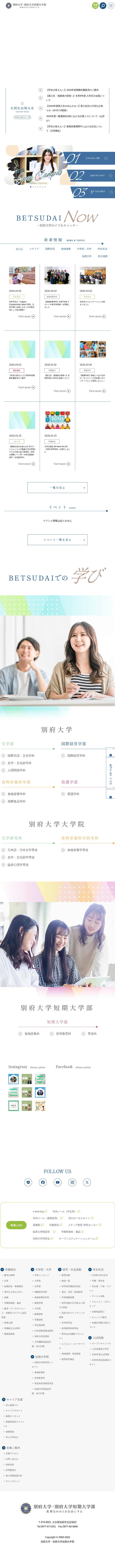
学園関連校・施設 (70, 1231)
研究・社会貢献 (72, 1269)
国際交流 (50, 249)
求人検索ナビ (12, 1405)
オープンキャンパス (110, 773)
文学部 (37, 1286)
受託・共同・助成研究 (72, 1292)
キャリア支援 (15, 1399)
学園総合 (10, 1269)
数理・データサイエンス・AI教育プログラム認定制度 (14, 1312)
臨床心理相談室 (42, 1231)
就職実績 (10, 1431)
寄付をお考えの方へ (13, 1292)
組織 (6, 1297)
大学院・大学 (84, 249)
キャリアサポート (14, 1410)
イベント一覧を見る (57, 540)
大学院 (37, 1308)
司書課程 (38, 1319)
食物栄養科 (39, 1372)
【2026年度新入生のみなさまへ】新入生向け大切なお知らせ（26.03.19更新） (74, 108)
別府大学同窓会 (41, 1238)
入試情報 (110, 793)
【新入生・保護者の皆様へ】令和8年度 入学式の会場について (75, 97)
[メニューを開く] (111, 5)
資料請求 (110, 752)
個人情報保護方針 (14, 1475)
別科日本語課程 (41, 1336)
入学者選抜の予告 (100, 1349)
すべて (19, 249)
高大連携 (103, 256)
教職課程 (38, 1314)
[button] (30, 186)
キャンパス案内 (99, 1317)
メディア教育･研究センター (83, 1225)
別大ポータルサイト (79, 1218)
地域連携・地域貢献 (71, 1353)
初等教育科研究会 (70, 1328)
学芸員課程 (39, 1325)
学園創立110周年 (12, 1328)
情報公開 (8, 1322)
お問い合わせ (12, 1459)
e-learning (38, 1211)
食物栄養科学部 (41, 1297)
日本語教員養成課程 (43, 1330)
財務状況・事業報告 (13, 1286)
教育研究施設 (68, 1359)
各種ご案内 (13, 1447)
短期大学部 (42, 1356)
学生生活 (102, 249)
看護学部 (38, 1303)
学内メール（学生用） (65, 1211)
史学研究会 (67, 1322)
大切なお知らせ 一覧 (22, 117)
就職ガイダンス (13, 1416)
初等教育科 (39, 1378)
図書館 (36, 1225)
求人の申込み (12, 1437)
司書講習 (54, 1225)
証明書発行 (11, 1470)
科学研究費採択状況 (71, 1286)
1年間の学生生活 (100, 1275)
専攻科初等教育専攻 (43, 1383)
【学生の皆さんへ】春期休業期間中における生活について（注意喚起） (74, 128)
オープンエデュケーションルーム (77, 1238)
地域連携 (66, 249)
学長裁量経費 (68, 1297)
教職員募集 (9, 1334)
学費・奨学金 (98, 1281)
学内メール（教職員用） (46, 1218)
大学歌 (37, 1281)
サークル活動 (98, 1296)
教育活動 (66, 1275)
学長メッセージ (41, 1275)
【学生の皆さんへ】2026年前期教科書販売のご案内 (72, 90)
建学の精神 (9, 1275)
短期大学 (87, 256)
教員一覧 (66, 1281)
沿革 (6, 1281)
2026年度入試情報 (100, 1354)
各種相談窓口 (98, 1311)
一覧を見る (57, 488)
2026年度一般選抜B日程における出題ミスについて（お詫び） (75, 118)
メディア (34, 249)
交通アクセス (12, 1453)
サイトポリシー (13, 1481)
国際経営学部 (40, 1292)
